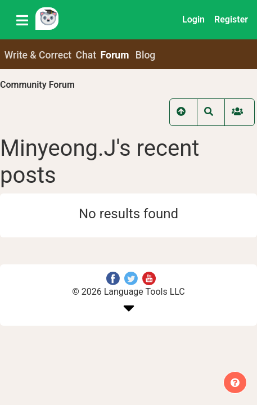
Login (193, 19)
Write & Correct (38, 55)
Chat (86, 55)
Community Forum (37, 84)
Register (231, 19)
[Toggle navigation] (22, 19)
